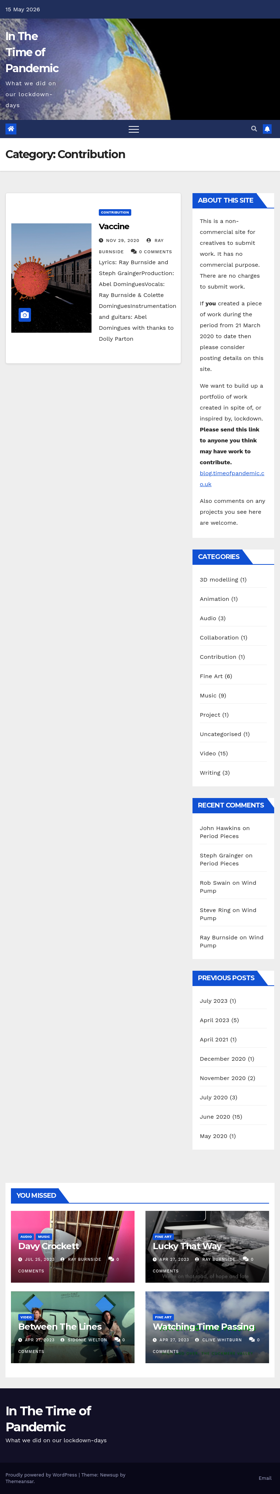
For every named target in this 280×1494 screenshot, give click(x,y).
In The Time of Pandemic (31, 52)
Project (210, 714)
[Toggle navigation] (134, 129)
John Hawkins (220, 828)
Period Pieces (219, 836)
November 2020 (223, 1078)
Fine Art (211, 676)
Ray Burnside (219, 937)
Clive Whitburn (218, 1340)
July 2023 (214, 1000)
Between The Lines (59, 1326)
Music (208, 695)
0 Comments (155, 251)
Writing (210, 772)
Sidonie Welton (84, 1340)
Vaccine (114, 226)
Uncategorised (220, 734)
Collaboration (219, 637)
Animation (214, 598)
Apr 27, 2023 (174, 1259)
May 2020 (214, 1136)
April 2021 (214, 1039)
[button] (254, 128)
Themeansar (19, 1481)
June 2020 (215, 1116)
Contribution (115, 212)
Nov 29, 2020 (123, 240)
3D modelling (219, 579)
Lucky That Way (187, 1246)
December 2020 (223, 1058)
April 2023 (214, 1020)
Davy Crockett (48, 1246)
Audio (208, 618)
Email (265, 1478)
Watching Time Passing (203, 1326)
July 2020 (214, 1097)
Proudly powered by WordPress (42, 1475)
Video (208, 753)
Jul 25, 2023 (40, 1259)
